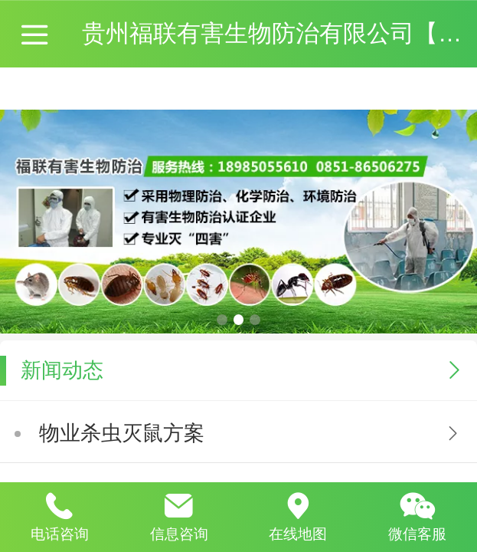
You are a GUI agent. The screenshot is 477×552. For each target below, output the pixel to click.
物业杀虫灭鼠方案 (121, 433)
